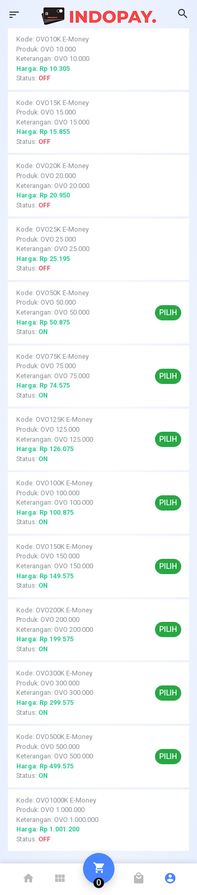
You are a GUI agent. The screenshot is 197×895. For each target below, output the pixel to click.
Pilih (168, 312)
